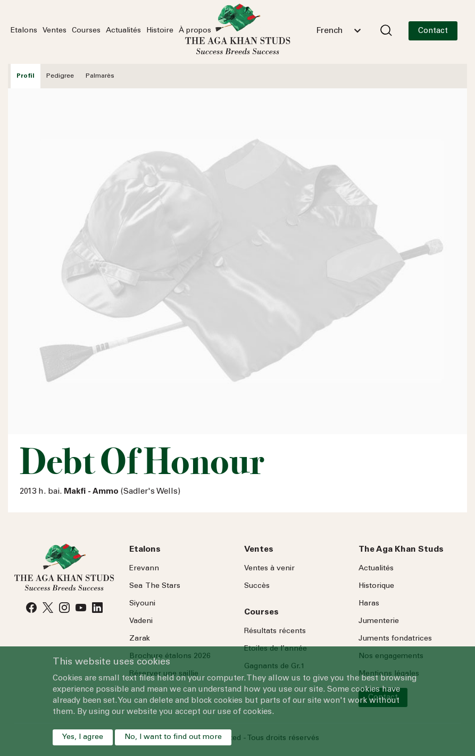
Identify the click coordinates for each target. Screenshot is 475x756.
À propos (195, 31)
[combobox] (338, 30)
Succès (257, 586)
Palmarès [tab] (100, 76)
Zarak (139, 639)
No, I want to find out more (173, 737)
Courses (86, 31)
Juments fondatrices (395, 639)
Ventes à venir (269, 568)
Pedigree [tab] (60, 76)
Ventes (54, 31)
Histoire (159, 31)
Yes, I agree (82, 737)
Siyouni (142, 604)
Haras (369, 604)
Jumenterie (379, 621)
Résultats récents (275, 631)
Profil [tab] (25, 76)
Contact (433, 31)
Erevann (144, 568)
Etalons (24, 31)
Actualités (123, 31)
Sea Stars (154, 586)
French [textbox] (329, 31)
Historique (376, 586)
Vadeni (141, 621)
